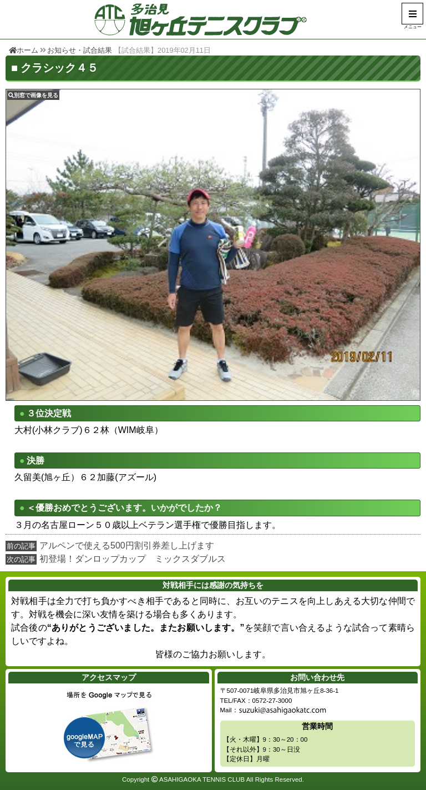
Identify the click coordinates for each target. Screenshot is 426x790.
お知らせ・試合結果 (79, 50)
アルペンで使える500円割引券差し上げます (126, 545)
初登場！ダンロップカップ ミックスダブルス (132, 558)
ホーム (23, 50)
